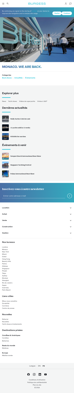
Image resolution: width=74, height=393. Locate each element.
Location (37, 208)
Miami (4, 254)
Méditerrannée (7, 355)
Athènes (5, 266)
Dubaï (4, 256)
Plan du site (37, 385)
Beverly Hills (6, 261)
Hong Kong (6, 259)
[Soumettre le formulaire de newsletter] (69, 196)
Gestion (37, 233)
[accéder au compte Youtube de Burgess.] (45, 375)
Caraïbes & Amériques (11, 335)
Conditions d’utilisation (37, 380)
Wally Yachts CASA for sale (16, 119)
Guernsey (5, 287)
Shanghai (5, 280)
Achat (37, 214)
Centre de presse (8, 308)
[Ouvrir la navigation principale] (3, 3)
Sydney (4, 276)
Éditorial (5, 319)
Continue (67, 13)
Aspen (4, 285)
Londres (5, 247)
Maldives (5, 348)
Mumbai (5, 278)
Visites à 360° (42, 101)
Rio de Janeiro (7, 283)
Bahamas (5, 341)
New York (5, 252)
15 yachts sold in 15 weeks (16, 127)
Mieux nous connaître (9, 301)
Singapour (5, 268)
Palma (4, 264)
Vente (37, 220)
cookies (34, 11)
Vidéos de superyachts (27, 101)
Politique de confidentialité (37, 382)
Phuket (4, 271)
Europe (5, 353)
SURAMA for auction (14, 136)
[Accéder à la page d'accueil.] (37, 4)
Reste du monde (8, 345)
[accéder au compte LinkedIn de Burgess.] (40, 375)
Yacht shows (12, 101)
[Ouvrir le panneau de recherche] (7, 3)
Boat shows (7, 78)
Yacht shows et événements (12, 324)
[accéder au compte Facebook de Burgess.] (28, 375)
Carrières (5, 306)
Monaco (5, 249)
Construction (37, 227)
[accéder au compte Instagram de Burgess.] (34, 375)
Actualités (18, 78)
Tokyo (4, 273)
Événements (30, 78)
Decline (57, 13)
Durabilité (5, 303)
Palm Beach (6, 290)
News (4, 101)
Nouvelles (5, 321)
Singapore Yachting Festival (16, 165)
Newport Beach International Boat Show (21, 156)
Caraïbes (5, 338)
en (39, 366)
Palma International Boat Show (18, 173)
